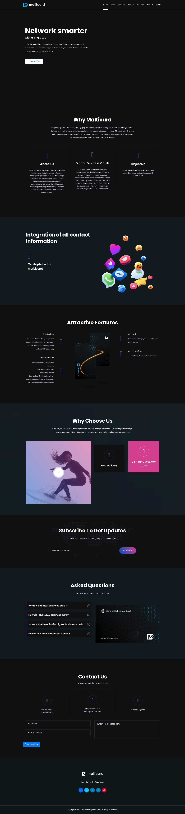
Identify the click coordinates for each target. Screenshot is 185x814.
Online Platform (40, 358)
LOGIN (158, 5)
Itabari (115, 810)
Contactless (41, 334)
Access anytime (142, 351)
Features (121, 5)
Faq (142, 5)
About (113, 5)
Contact (150, 5)
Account (139, 334)
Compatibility (133, 5)
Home (105, 5)
